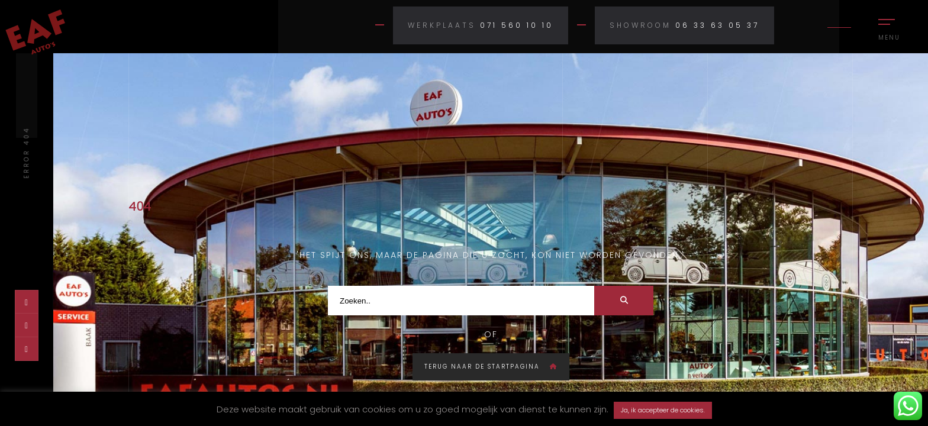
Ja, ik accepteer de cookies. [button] (663, 410)
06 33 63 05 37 (717, 25)
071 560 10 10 (516, 25)
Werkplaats (442, 25)
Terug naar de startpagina (491, 366)
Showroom (640, 25)
